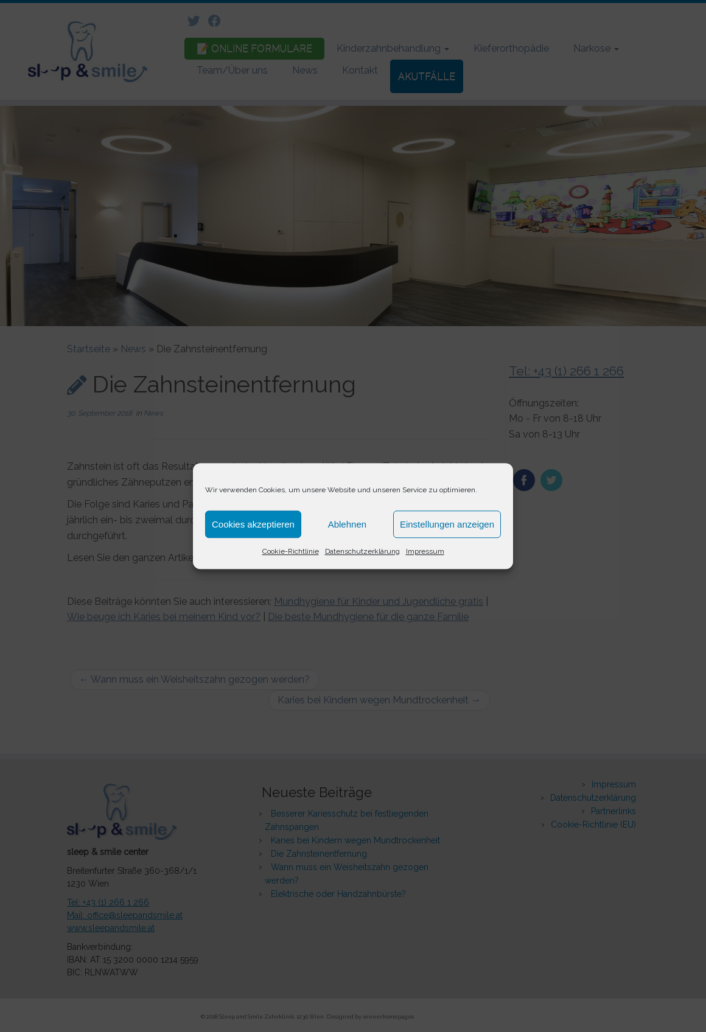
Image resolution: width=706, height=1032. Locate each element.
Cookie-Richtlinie (290, 551)
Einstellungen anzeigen (447, 524)
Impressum (425, 551)
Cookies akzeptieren (253, 524)
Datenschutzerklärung (362, 551)
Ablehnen (347, 524)
